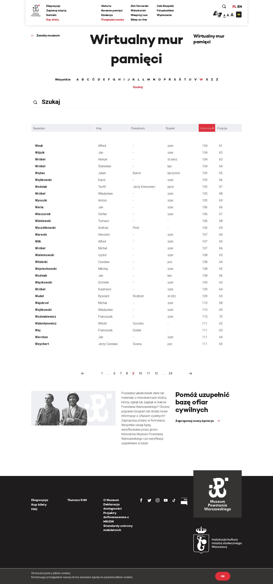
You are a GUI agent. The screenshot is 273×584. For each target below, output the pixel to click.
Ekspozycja (53, 6)
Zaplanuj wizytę (56, 10)
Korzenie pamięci (112, 10)
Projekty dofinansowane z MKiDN (116, 517)
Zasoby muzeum (48, 35)
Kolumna (205, 128)
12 (156, 373)
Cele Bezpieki (165, 6)
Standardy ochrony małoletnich (118, 528)
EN (239, 6)
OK (223, 576)
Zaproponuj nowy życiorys (194, 421)
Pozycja (222, 128)
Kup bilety (52, 19)
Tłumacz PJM (77, 500)
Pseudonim (138, 128)
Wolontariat (138, 10)
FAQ (34, 509)
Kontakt (51, 15)
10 (140, 373)
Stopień (170, 128)
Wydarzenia (164, 15)
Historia (106, 6)
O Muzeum (111, 500)
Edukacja (107, 15)
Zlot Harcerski (139, 6)
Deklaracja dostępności (112, 506)
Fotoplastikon (165, 10)
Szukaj (138, 87)
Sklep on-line (139, 19)
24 (170, 373)
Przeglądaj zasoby (112, 19)
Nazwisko (39, 128)
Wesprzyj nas (139, 15)
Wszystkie (63, 79)
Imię (98, 128)
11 (148, 373)
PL (234, 6)
